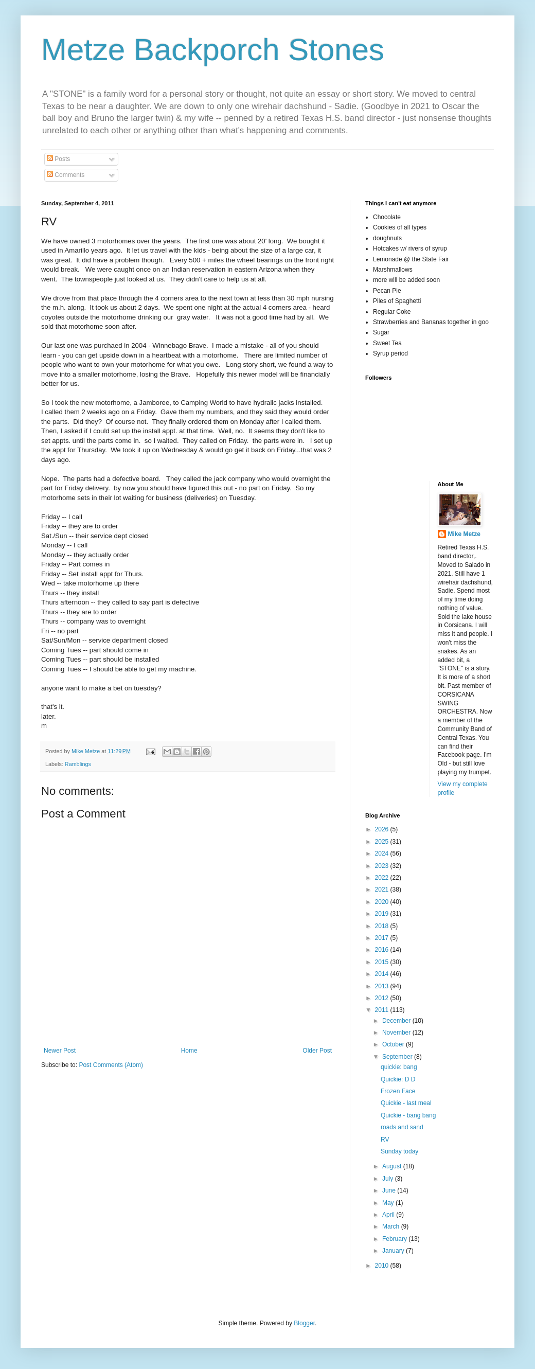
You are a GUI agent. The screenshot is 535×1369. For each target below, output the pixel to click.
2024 (382, 853)
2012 (382, 998)
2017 (382, 937)
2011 (382, 1010)
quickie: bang (399, 1067)
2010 (382, 1265)
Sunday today (399, 1151)
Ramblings (78, 764)
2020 (382, 901)
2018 (382, 926)
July (388, 1178)
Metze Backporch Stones (212, 49)
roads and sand (402, 1127)
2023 (382, 865)
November (397, 1032)
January (394, 1250)
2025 (382, 841)
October (394, 1044)
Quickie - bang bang (408, 1115)
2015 (382, 962)
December (397, 1020)
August (392, 1166)
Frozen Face (398, 1091)
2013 (382, 986)
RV (385, 1139)
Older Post (317, 1050)
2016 (382, 949)
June (389, 1190)
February (395, 1238)
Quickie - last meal (406, 1103)
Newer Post (60, 1050)
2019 (382, 913)
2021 (382, 889)
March (391, 1226)
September (398, 1056)
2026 (382, 829)
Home (189, 1050)
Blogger (304, 1323)
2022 (382, 877)
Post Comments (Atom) (111, 1065)
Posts (58, 159)
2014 (382, 973)
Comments (65, 175)
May (389, 1202)
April (389, 1214)
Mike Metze (464, 534)
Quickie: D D (398, 1079)
